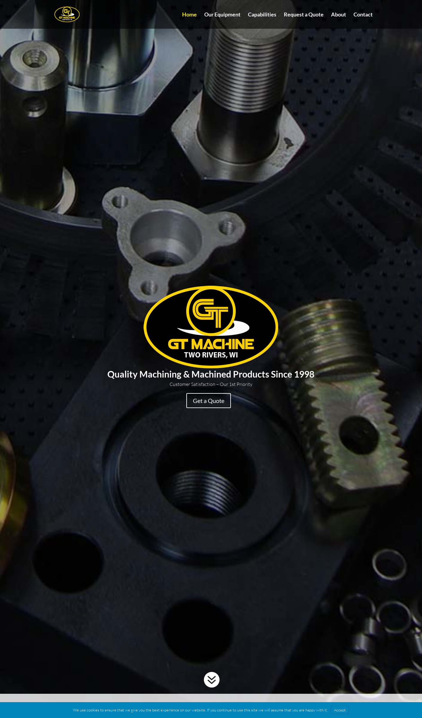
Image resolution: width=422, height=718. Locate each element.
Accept (340, 710)
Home (189, 15)
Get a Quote (208, 400)
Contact (363, 15)
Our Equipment (222, 15)
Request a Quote (304, 15)
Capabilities (262, 15)
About (338, 15)
